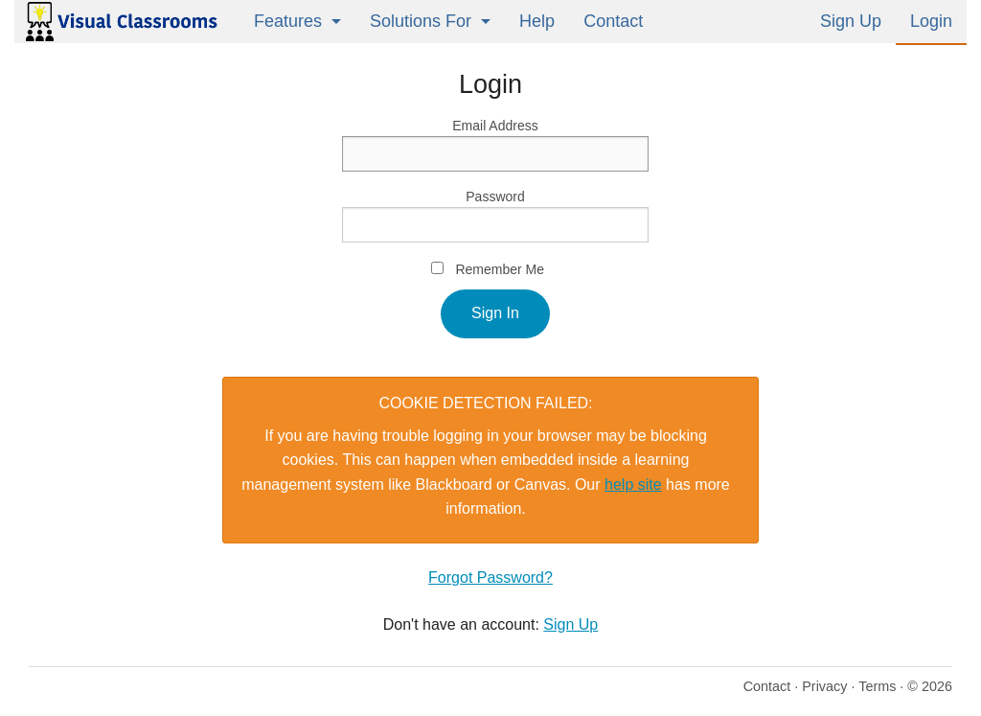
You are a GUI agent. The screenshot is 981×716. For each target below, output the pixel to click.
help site (633, 484)
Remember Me (499, 269)
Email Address (494, 125)
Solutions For (420, 21)
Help (537, 21)
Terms (877, 686)
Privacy (824, 686)
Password (495, 196)
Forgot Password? (490, 577)
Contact (613, 21)
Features (288, 21)
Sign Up (850, 21)
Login (931, 21)
